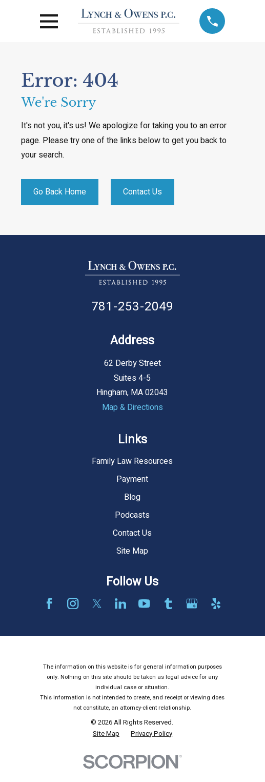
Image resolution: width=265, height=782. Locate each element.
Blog (132, 497)
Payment (132, 479)
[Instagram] (72, 603)
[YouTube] (144, 603)
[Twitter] (97, 603)
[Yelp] (215, 603)
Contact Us (142, 192)
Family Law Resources (132, 461)
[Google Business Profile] (191, 603)
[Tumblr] (168, 603)
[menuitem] (106, 734)
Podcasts (132, 515)
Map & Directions (132, 407)
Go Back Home (59, 192)
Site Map (132, 551)
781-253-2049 (132, 307)
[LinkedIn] (120, 603)
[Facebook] (49, 603)
